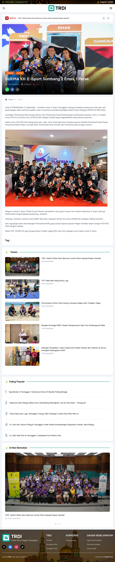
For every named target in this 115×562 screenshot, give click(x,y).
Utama (9, 99)
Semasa (10, 73)
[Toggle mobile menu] (111, 8)
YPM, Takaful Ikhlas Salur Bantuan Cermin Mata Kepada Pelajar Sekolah (43, 18)
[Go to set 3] (59, 523)
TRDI (9, 557)
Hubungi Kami (71, 540)
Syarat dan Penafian (94, 540)
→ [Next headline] (108, 18)
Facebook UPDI (51, 544)
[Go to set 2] (57, 523)
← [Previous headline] (104, 18)
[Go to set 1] (55, 523)
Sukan (20, 73)
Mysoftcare (108, 557)
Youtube (49, 540)
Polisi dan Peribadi (93, 544)
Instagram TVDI (51, 549)
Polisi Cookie (91, 549)
